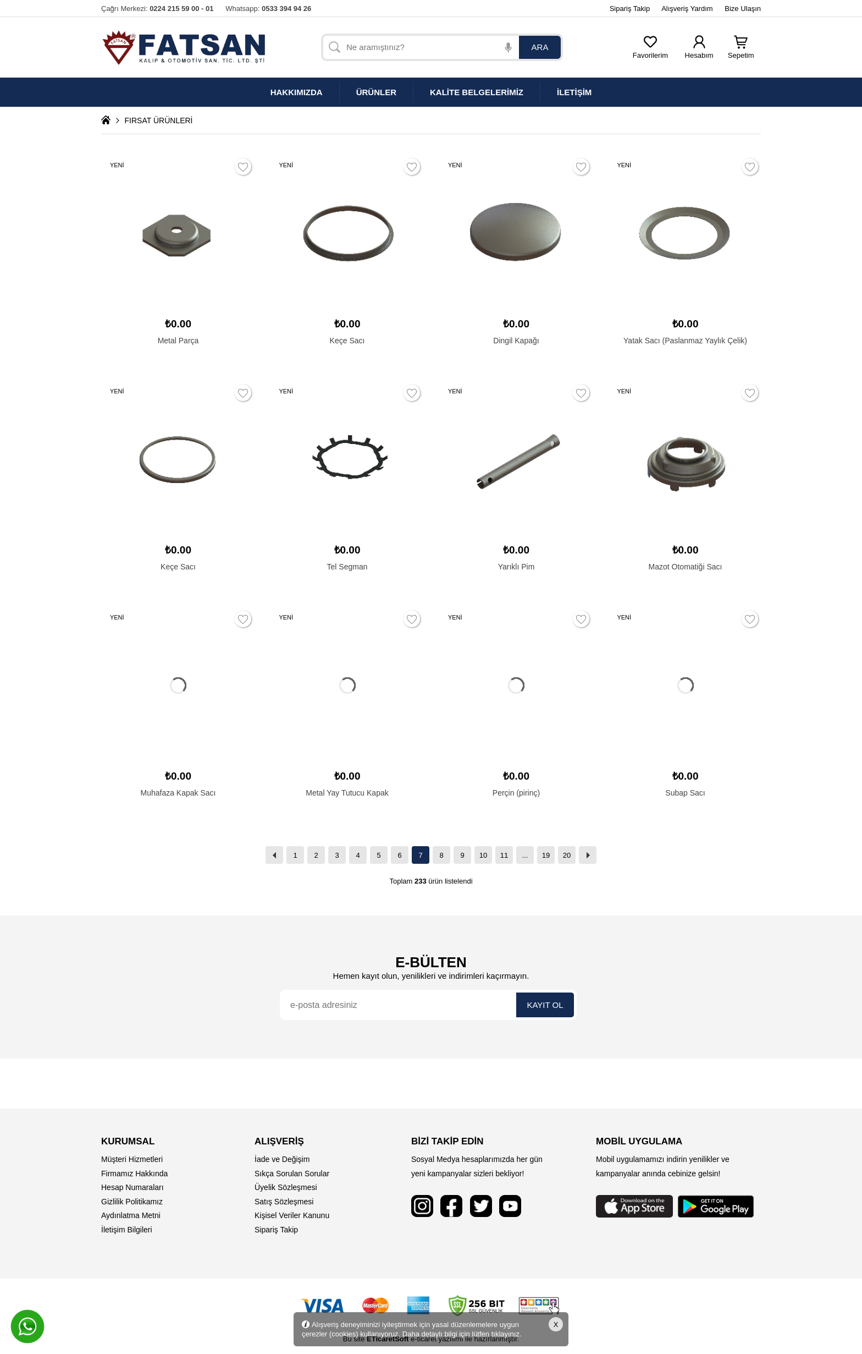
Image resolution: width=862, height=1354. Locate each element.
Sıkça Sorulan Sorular (292, 1173)
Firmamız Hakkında (134, 1173)
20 (567, 855)
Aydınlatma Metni (131, 1215)
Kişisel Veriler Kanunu (292, 1215)
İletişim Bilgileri (126, 1229)
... (525, 855)
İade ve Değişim (282, 1159)
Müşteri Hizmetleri (132, 1159)
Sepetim (741, 52)
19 (546, 855)
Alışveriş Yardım (686, 8)
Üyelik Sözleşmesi (286, 1187)
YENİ (117, 165)
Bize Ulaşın (743, 8)
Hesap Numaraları (132, 1187)
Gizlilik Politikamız (132, 1201)
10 (483, 855)
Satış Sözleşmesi (284, 1201)
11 (504, 855)
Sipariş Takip (630, 8)
